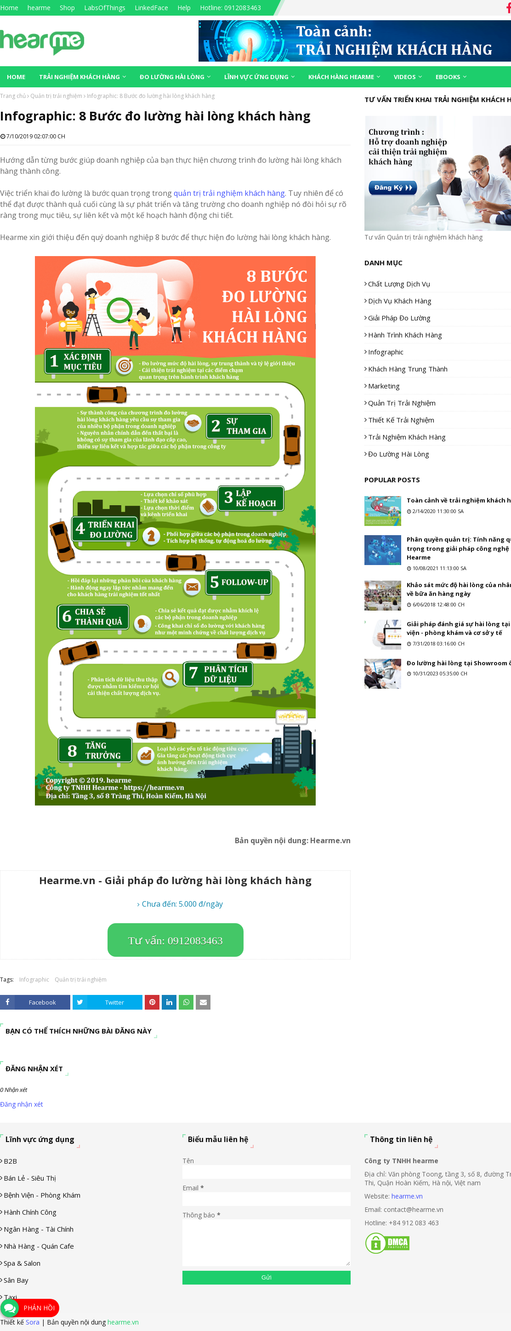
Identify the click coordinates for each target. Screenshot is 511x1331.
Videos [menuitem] (405, 77)
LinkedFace (151, 7)
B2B (10, 1160)
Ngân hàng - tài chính (39, 1229)
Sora (33, 1322)
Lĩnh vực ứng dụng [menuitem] (256, 77)
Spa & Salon (22, 1263)
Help (184, 7)
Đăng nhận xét (21, 1104)
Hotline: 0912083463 (230, 7)
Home (9, 7)
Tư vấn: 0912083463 (175, 941)
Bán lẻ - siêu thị (30, 1177)
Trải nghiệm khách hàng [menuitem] (79, 77)
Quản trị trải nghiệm (56, 96)
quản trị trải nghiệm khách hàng (229, 193)
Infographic (34, 979)
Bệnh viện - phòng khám (42, 1195)
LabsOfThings (104, 7)
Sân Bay (16, 1280)
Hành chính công (30, 1212)
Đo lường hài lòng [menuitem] (172, 77)
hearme (39, 7)
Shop (67, 7)
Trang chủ (13, 96)
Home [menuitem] (16, 77)
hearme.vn (407, 1196)
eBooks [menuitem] (448, 77)
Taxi (10, 1297)
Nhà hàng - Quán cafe (39, 1246)
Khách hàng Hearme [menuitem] (341, 77)
